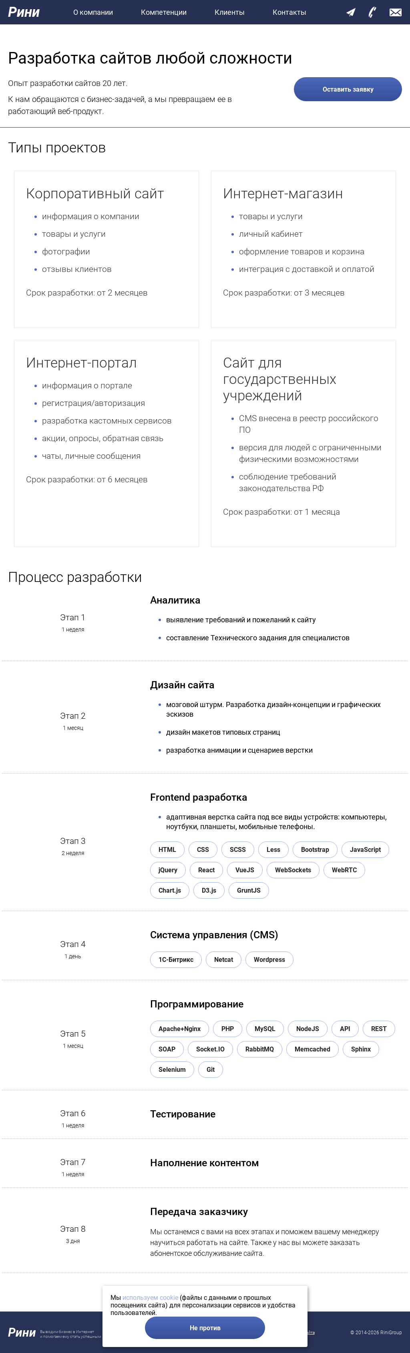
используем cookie (150, 1297)
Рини (24, 12)
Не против (205, 1328)
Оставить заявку (348, 89)
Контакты (289, 12)
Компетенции (164, 12)
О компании (93, 12)
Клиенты (230, 12)
